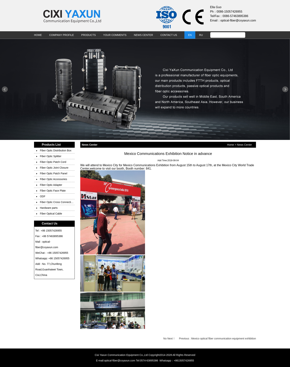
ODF (40, 196)
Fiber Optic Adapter (49, 184)
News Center (143, 34)
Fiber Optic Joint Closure (52, 167)
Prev (5, 89)
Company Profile (61, 34)
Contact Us (168, 34)
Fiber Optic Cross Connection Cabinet (60, 202)
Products (88, 34)
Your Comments (115, 34)
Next (285, 89)
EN (190, 34)
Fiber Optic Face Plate (51, 190)
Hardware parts (47, 207)
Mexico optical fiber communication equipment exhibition (223, 338)
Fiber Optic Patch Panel (51, 173)
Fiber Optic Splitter (48, 156)
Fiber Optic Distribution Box (53, 150)
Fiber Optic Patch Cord (51, 161)
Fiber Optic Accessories (51, 179)
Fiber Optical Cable (49, 213)
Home (38, 34)
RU (201, 34)
